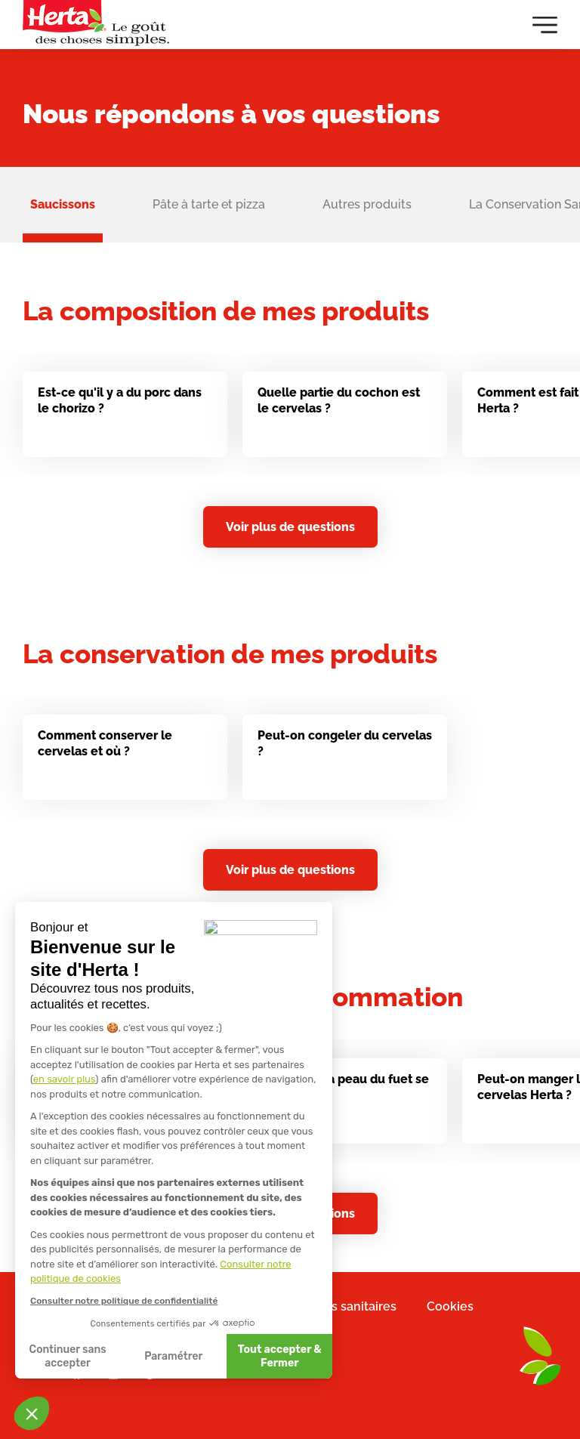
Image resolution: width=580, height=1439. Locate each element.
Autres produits (367, 204)
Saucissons (62, 204)
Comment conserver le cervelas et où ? (105, 749)
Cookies (450, 1306)
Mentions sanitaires (339, 1306)
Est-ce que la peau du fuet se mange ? (343, 1092)
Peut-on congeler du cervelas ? (345, 749)
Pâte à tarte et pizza (209, 204)
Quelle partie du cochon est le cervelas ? (339, 400)
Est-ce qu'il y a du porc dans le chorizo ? (120, 400)
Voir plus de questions (290, 527)
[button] (32, 1413)
